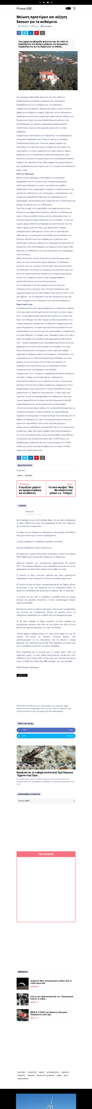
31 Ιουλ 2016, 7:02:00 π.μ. (34, 514)
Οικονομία (47, 26)
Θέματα (20, 475)
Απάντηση (22, 675)
